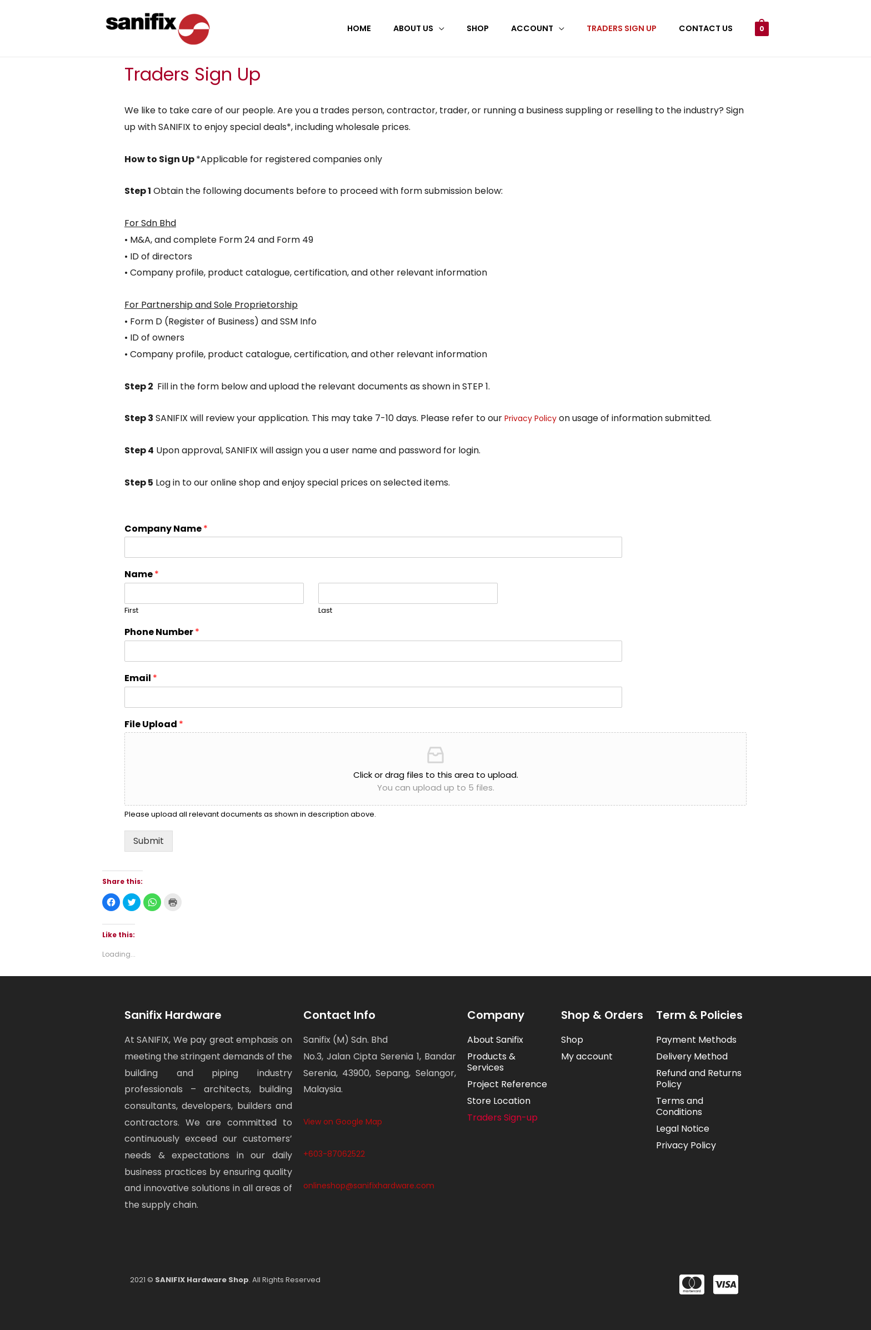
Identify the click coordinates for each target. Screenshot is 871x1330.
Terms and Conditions (679, 1106)
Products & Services (491, 1062)
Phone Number (161, 632)
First (131, 611)
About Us (441, 28)
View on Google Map (342, 1121)
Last (325, 611)
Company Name (166, 529)
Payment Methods (696, 1039)
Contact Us (708, 28)
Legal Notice (682, 1128)
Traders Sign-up (502, 1117)
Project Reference (507, 1084)
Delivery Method (692, 1056)
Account (548, 28)
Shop (499, 28)
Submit (148, 840)
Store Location (498, 1100)
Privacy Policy (530, 418)
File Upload (153, 725)
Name (141, 575)
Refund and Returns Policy (699, 1079)
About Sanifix (495, 1039)
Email (140, 678)
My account (587, 1056)
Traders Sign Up (631, 28)
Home (393, 28)
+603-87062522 (334, 1153)
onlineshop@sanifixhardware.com (368, 1185)
